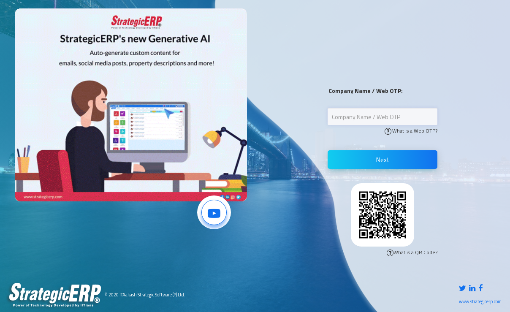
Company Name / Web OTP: (365, 91)
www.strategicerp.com (480, 301)
